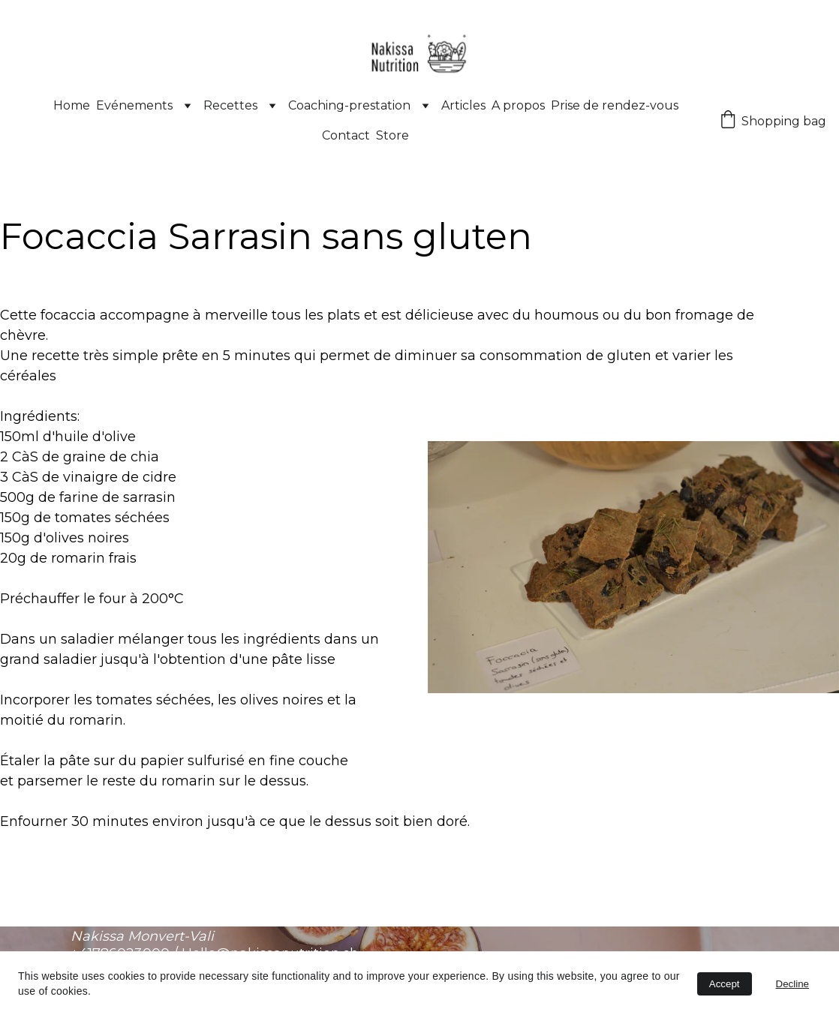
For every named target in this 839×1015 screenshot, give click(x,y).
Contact (346, 135)
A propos (518, 105)
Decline (792, 983)
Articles (463, 105)
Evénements (134, 105)
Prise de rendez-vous (614, 105)
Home (71, 105)
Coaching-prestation (349, 105)
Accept (724, 983)
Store (392, 135)
